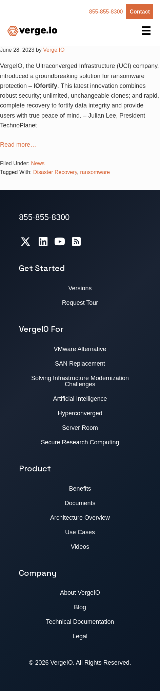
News (38, 163)
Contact (139, 12)
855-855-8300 (106, 12)
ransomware (95, 172)
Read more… (18, 144)
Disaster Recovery (55, 172)
